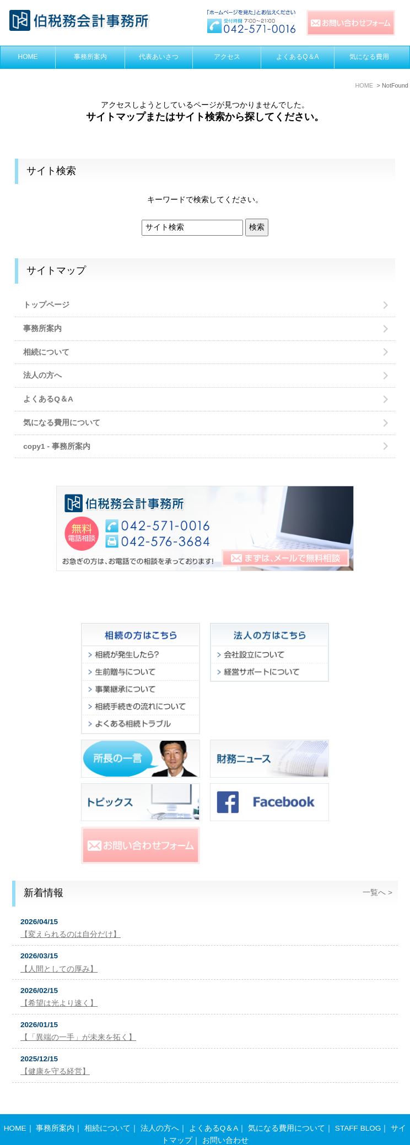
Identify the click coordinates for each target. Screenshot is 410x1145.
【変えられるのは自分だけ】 (70, 934)
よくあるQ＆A (297, 57)
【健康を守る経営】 (55, 1071)
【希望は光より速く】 (59, 1003)
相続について (46, 352)
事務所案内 (90, 57)
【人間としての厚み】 (59, 969)
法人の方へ (42, 375)
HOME (28, 57)
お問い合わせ (225, 1119)
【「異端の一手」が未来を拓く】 (78, 1037)
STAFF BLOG (358, 1107)
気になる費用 (369, 57)
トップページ (46, 305)
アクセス (227, 57)
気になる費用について (61, 423)
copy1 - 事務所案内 (56, 446)
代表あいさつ (159, 57)
